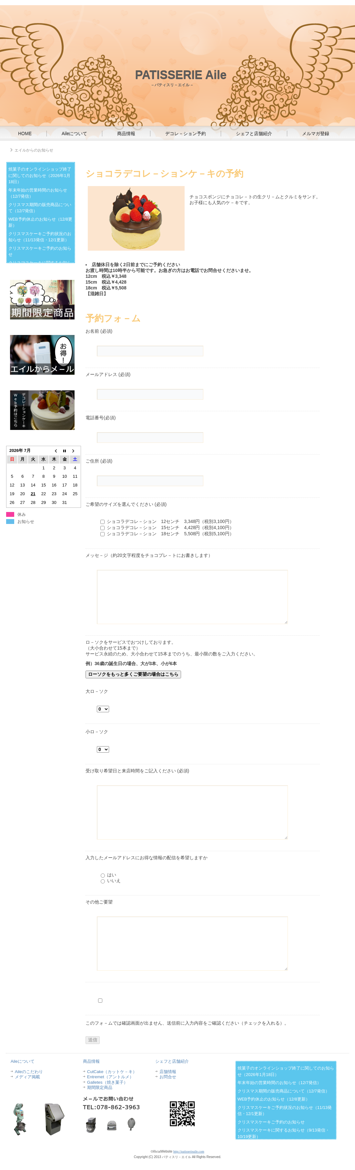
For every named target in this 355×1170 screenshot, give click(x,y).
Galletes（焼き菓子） (107, 1082)
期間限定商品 (99, 1087)
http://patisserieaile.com (188, 1151)
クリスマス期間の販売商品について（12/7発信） (284, 1091)
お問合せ (167, 1076)
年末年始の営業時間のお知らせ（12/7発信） (279, 1082)
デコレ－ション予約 (185, 133)
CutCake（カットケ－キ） (112, 1071)
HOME (25, 133)
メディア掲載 (27, 1076)
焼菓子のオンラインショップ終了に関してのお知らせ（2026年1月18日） (39, 175)
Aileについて (74, 133)
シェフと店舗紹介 (254, 133)
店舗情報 (167, 1071)
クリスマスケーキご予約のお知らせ (271, 1122)
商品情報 (126, 133)
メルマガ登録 (315, 133)
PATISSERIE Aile (181, 75)
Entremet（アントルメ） (110, 1076)
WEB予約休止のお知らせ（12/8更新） (274, 1099)
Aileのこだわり (29, 1071)
